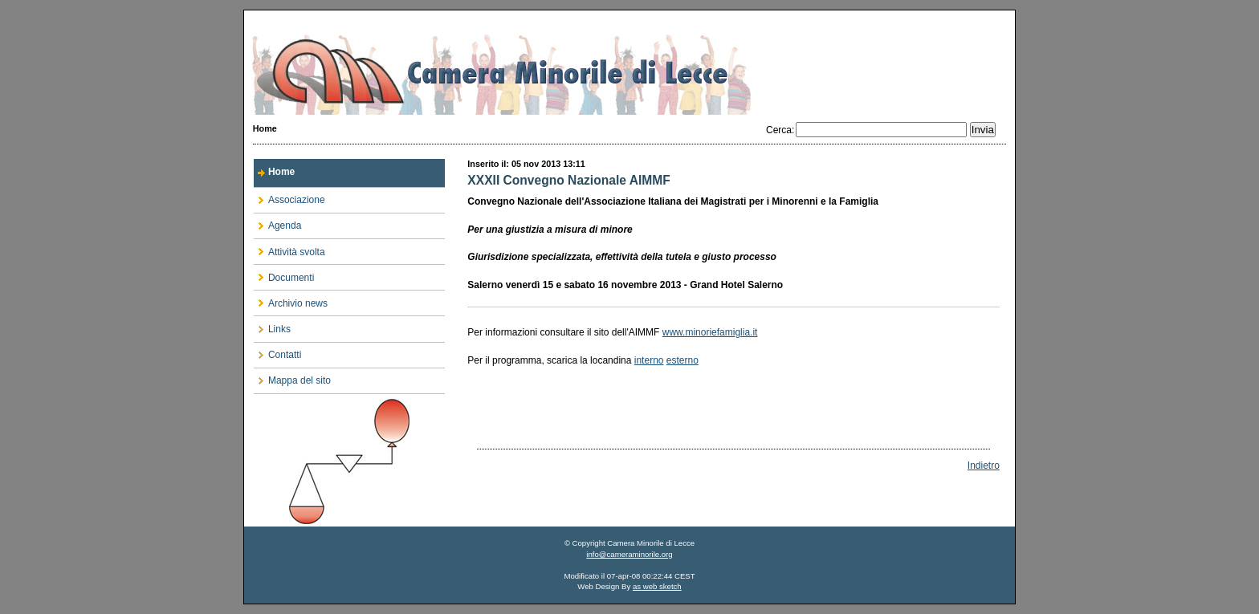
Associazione (289, 197)
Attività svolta (289, 248)
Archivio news (291, 300)
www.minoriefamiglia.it (710, 332)
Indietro (984, 465)
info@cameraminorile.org (629, 554)
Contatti (277, 352)
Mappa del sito (292, 377)
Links (272, 325)
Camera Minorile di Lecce (629, 62)
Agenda (277, 222)
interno (649, 360)
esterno (682, 360)
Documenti (284, 274)
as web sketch (657, 586)
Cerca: (780, 130)
